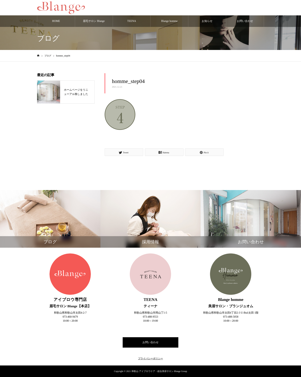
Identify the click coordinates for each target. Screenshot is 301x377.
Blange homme (169, 21)
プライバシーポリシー (150, 358)
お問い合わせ (245, 21)
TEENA (131, 21)
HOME (56, 21)
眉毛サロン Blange (94, 21)
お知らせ (207, 21)
